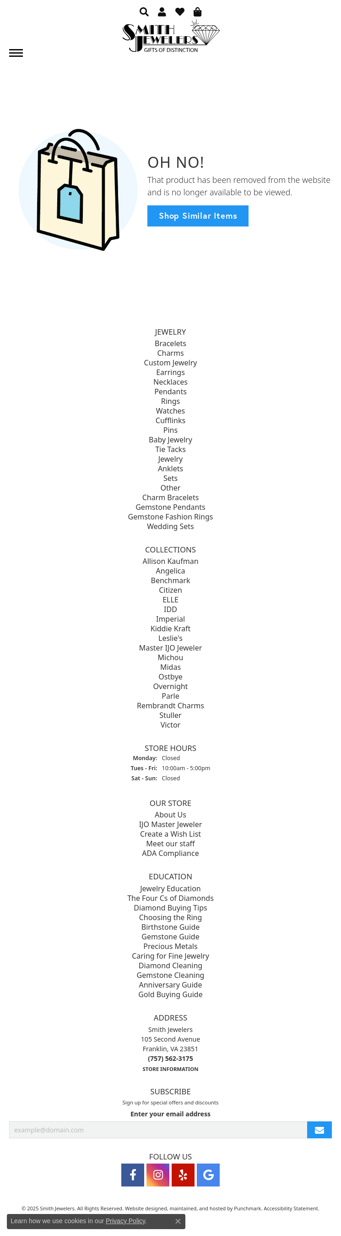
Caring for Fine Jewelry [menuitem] (170, 956)
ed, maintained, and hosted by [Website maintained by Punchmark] (197, 1208)
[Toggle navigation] (16, 53)
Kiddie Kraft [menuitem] (170, 629)
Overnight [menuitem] (170, 686)
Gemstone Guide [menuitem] (170, 937)
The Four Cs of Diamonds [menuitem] (170, 898)
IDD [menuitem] (170, 609)
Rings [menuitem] (170, 401)
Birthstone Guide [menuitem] (170, 927)
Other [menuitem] (171, 488)
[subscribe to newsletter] (319, 1129)
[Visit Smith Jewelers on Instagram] (157, 1175)
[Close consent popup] (178, 1221)
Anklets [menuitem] (170, 469)
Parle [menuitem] (170, 696)
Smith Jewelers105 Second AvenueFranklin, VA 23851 (170, 1049)
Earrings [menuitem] (170, 372)
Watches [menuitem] (170, 411)
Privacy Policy (125, 1221)
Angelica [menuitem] (170, 571)
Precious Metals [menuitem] (170, 946)
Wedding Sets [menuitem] (170, 526)
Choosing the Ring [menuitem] (170, 917)
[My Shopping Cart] (198, 11)
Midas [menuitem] (170, 667)
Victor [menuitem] (170, 725)
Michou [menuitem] (171, 657)
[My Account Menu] (162, 11)
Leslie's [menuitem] (170, 638)
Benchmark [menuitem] (170, 580)
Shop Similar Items (198, 215)
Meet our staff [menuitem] (170, 844)
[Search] (144, 11)
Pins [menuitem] (170, 430)
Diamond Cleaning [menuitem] (170, 965)
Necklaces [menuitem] (170, 382)
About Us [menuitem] (170, 815)
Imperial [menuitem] (170, 619)
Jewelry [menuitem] (170, 459)
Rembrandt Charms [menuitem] (170, 706)
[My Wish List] (179, 11)
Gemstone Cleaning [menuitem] (171, 975)
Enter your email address (170, 1113)
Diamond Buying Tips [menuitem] (170, 908)
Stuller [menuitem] (170, 715)
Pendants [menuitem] (170, 391)
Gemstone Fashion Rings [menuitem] (170, 517)
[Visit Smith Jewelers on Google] (208, 1175)
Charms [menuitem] (170, 353)
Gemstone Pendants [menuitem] (170, 507)
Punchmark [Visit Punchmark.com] (247, 1208)
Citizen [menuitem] (170, 590)
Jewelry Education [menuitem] (170, 888)
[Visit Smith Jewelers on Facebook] (132, 1175)
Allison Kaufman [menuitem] (170, 561)
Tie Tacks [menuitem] (170, 449)
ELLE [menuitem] (170, 600)
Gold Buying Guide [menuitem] (170, 994)
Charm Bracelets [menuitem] (170, 497)
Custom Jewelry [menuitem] (170, 363)
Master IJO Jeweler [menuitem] (170, 648)
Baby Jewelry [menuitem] (170, 440)
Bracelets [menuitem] (170, 343)
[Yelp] (183, 1175)
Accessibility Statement (291, 1208)
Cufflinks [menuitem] (170, 420)
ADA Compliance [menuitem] (170, 854)
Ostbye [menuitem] (170, 677)
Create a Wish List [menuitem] (170, 834)
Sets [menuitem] (170, 478)
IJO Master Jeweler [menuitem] (170, 825)
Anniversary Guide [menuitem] (170, 985)
